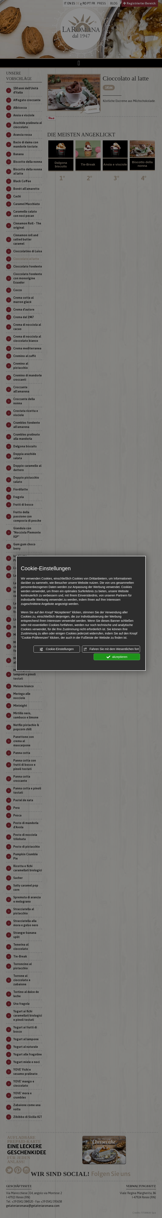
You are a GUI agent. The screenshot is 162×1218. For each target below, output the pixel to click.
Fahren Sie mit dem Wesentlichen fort (111, 649)
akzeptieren (117, 657)
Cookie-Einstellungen (56, 649)
